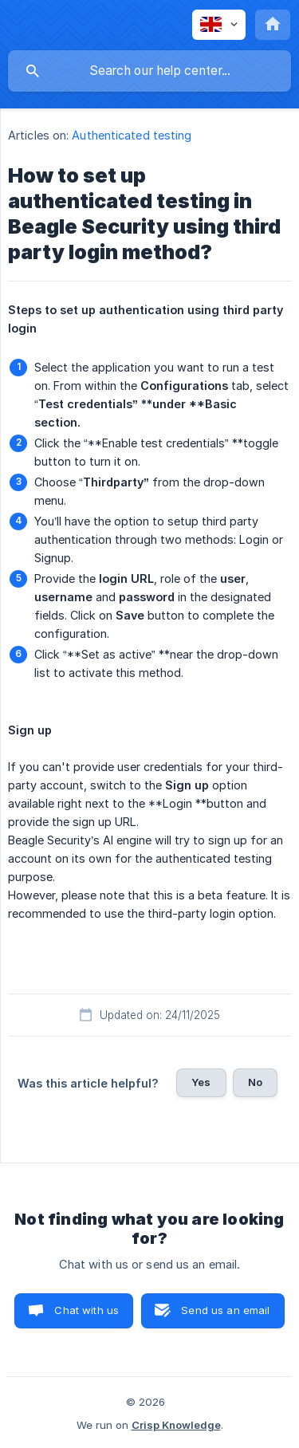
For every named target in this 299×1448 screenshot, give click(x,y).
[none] (219, 25)
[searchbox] (149, 71)
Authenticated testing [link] (131, 135)
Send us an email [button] (225, 1310)
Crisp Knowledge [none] (176, 1424)
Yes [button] (200, 1082)
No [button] (255, 1082)
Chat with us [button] (86, 1310)
